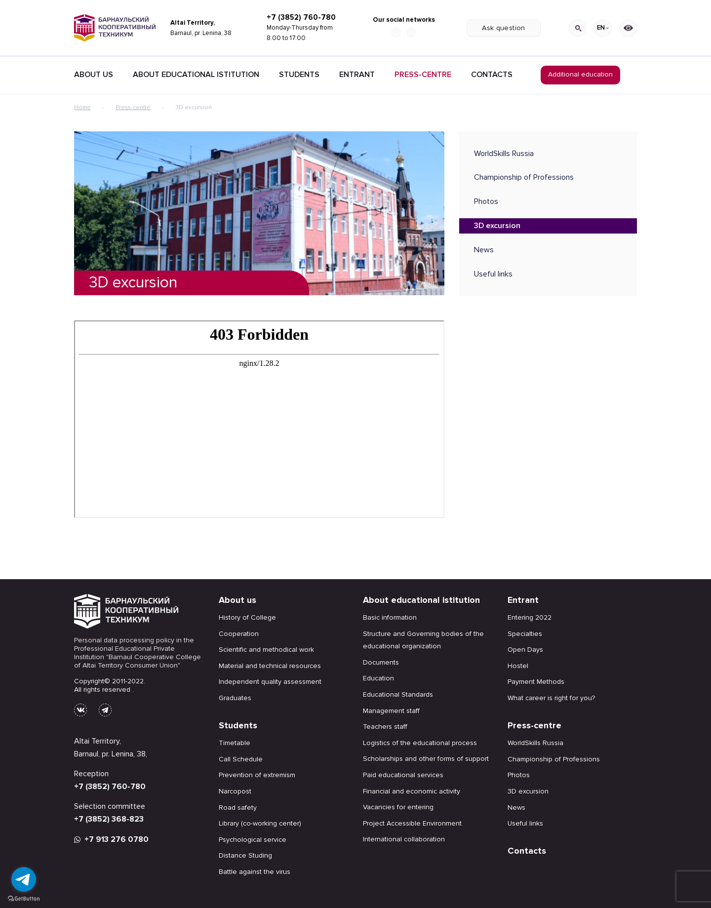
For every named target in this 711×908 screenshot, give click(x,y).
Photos (486, 201)
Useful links (493, 274)
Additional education (580, 74)
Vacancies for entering (398, 807)
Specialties (525, 634)
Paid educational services (403, 775)
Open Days (525, 649)
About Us (93, 74)
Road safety (238, 807)
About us (237, 599)
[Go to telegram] (23, 879)
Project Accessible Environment (412, 823)
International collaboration (404, 839)
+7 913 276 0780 (111, 839)
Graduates (235, 698)
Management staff (391, 711)
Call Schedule (241, 759)
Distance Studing (245, 855)
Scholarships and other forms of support (426, 758)
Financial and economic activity (411, 791)
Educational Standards (398, 694)
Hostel (518, 666)
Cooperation (239, 634)
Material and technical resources (270, 666)
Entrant (357, 74)
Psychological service (252, 839)
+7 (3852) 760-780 (301, 17)
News (484, 250)
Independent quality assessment (270, 681)
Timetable (234, 743)
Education (378, 678)
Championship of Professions (524, 177)
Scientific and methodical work (266, 649)
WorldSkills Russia (504, 153)
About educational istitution (196, 74)
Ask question (503, 28)
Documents (381, 662)
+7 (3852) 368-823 (109, 819)
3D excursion (497, 226)
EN (603, 28)
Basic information (390, 617)
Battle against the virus (254, 872)
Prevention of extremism (257, 775)
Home (82, 107)
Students (299, 74)
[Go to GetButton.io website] (24, 898)
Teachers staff (385, 726)
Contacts (492, 74)
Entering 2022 (530, 617)
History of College (247, 617)
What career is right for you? (551, 698)
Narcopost (235, 791)
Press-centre (423, 74)
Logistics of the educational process (420, 743)
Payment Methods (536, 681)
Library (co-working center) (260, 823)
